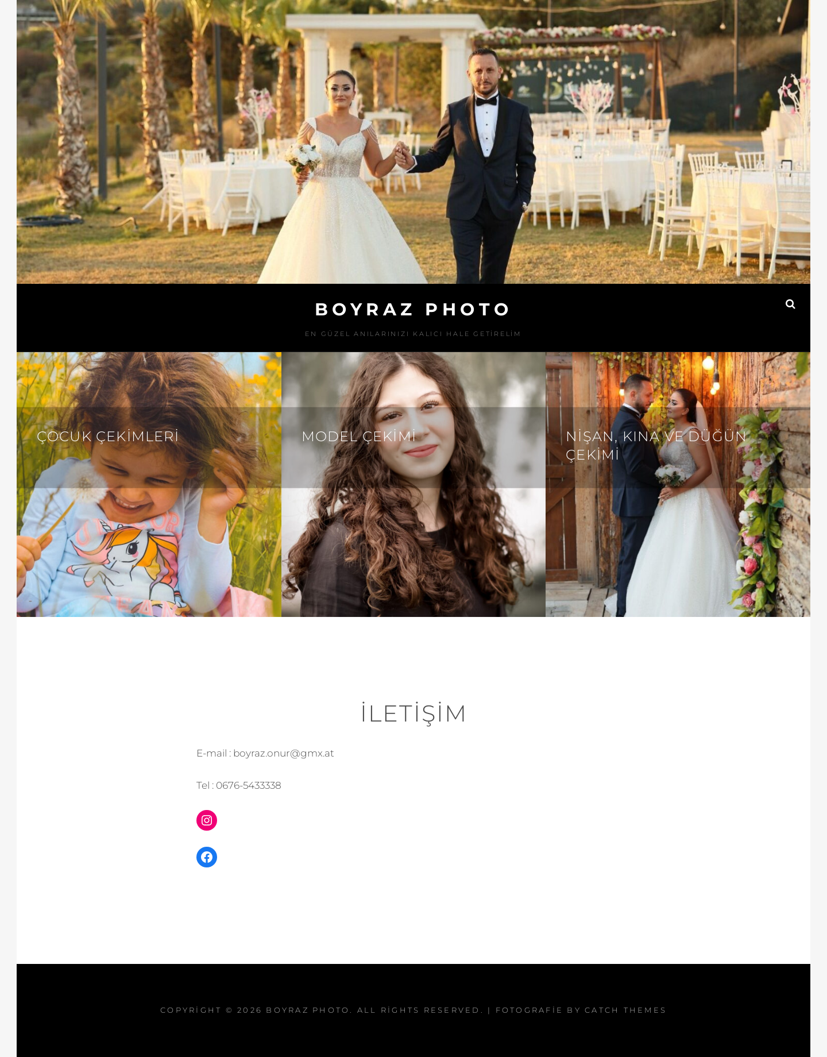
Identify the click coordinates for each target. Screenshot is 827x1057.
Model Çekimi (359, 436)
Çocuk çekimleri (108, 436)
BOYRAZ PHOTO (414, 309)
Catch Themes (626, 1009)
